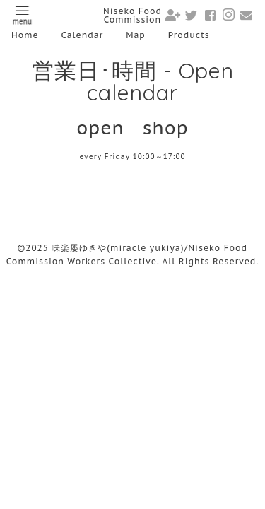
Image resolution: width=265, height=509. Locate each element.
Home (25, 35)
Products (189, 35)
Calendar (82, 35)
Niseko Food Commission (132, 15)
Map (136, 35)
